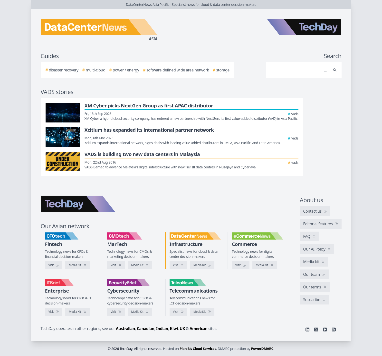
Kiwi (174, 328)
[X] (316, 329)
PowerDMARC (262, 348)
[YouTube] (325, 329)
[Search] (299, 70)
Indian (162, 328)
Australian (125, 328)
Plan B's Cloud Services (198, 348)
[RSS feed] (334, 329)
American (198, 328)
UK (182, 328)
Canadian (145, 328)
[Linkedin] (307, 329)
